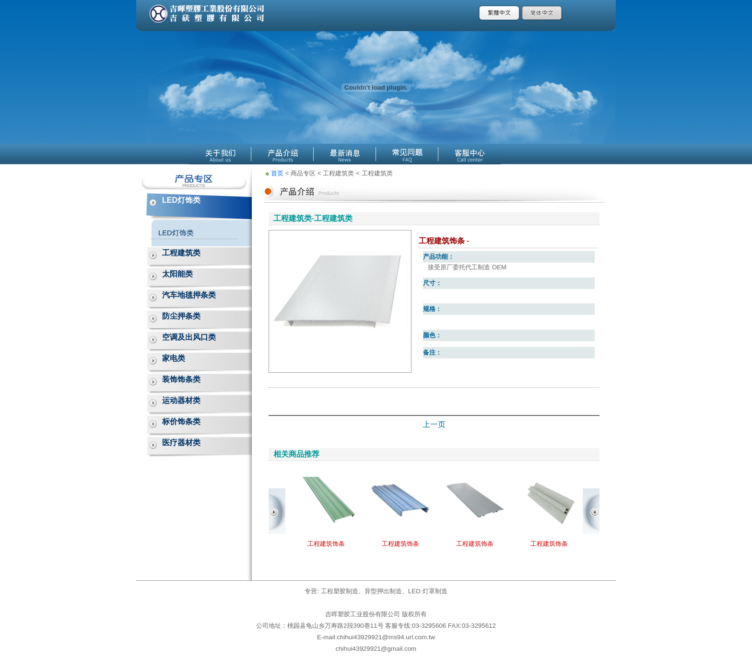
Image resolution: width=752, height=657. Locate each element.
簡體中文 (542, 13)
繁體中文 (499, 13)
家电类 (173, 358)
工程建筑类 (181, 253)
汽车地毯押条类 (189, 295)
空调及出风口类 (189, 337)
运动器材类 (181, 400)
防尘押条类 (181, 316)
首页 (277, 173)
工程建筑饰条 (326, 543)
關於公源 (220, 154)
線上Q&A (407, 154)
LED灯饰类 (181, 200)
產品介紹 (282, 154)
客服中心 (469, 154)
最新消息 (345, 154)
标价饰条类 (181, 421)
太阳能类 (177, 274)
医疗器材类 (181, 442)
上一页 (434, 424)
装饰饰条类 (181, 379)
